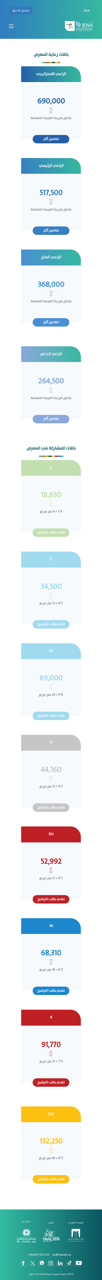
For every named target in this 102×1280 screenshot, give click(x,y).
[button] (86, 10)
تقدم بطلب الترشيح (51, 532)
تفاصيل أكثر (51, 139)
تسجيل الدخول (20, 10)
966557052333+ (39, 1255)
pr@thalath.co (62, 1255)
